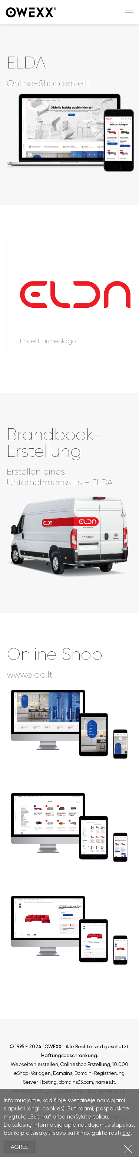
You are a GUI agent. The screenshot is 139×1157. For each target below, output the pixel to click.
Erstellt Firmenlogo (48, 341)
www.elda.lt (30, 674)
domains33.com (76, 1082)
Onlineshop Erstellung (85, 1064)
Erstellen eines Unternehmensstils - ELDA (60, 477)
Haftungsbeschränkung (69, 1055)
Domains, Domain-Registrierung (89, 1073)
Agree (19, 1147)
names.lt (105, 1082)
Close (127, 1148)
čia (126, 1133)
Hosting (48, 1082)
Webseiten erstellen (34, 1064)
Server (30, 1082)
